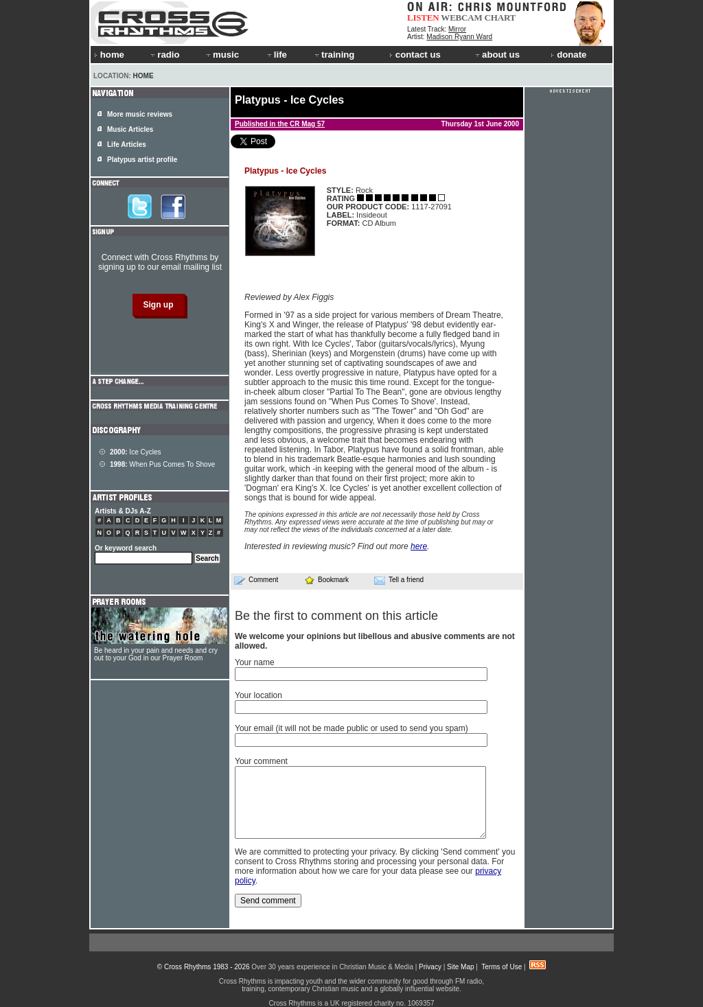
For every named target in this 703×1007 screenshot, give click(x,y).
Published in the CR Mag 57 (280, 124)
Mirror (457, 29)
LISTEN (423, 17)
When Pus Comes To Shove (162, 464)
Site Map (460, 967)
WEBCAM (461, 17)
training (333, 54)
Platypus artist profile (142, 159)
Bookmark (326, 579)
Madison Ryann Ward (459, 36)
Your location (258, 695)
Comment (256, 580)
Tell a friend (399, 580)
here (419, 546)
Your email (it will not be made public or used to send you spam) (351, 728)
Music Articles (130, 129)
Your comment (261, 761)
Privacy (430, 967)
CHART (500, 17)
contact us (415, 54)
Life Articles (126, 144)
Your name (255, 662)
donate (568, 54)
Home (143, 76)
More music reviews (139, 114)
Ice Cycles (135, 452)
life (276, 54)
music (222, 54)
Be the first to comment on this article (336, 616)
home (109, 54)
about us (497, 54)
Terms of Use (501, 967)
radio (164, 54)
